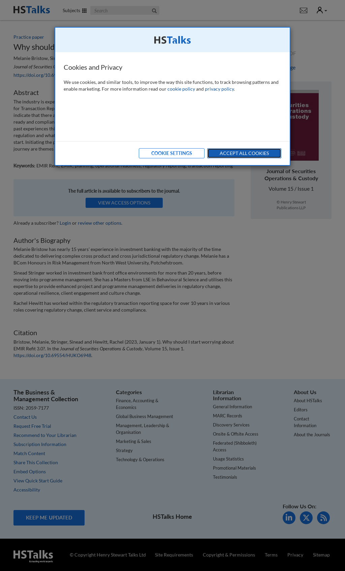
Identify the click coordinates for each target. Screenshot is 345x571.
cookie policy (181, 89)
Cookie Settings (171, 153)
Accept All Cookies (244, 153)
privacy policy (219, 89)
